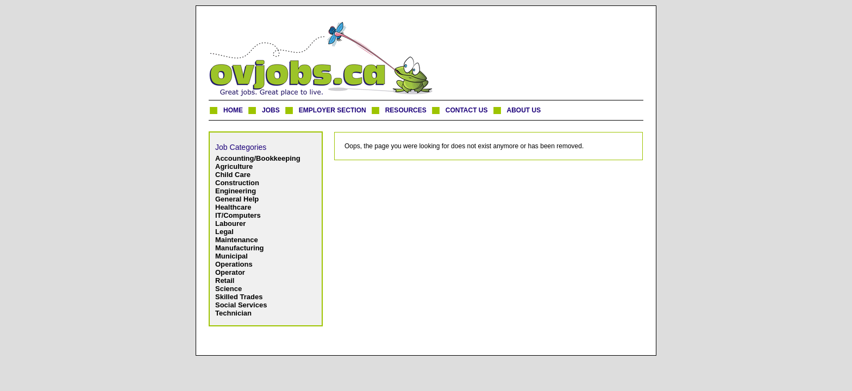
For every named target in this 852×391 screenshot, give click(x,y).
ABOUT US (524, 110)
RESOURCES (406, 110)
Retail (224, 280)
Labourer (230, 223)
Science (228, 289)
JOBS (271, 110)
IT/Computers (238, 215)
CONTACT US (467, 110)
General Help (237, 199)
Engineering (235, 191)
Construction (237, 183)
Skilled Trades (238, 297)
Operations (234, 264)
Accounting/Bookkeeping (257, 158)
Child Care (232, 175)
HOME (233, 110)
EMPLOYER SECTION (332, 110)
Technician (233, 313)
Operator (230, 272)
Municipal (231, 256)
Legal (224, 232)
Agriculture (234, 166)
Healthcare (233, 207)
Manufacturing (239, 248)
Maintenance (236, 240)
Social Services (241, 305)
